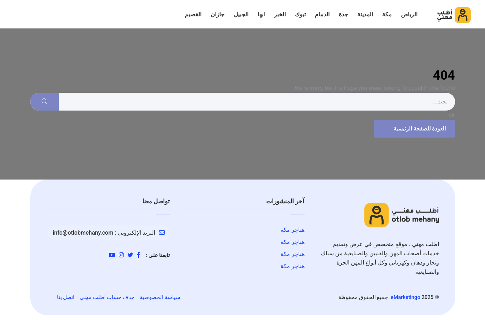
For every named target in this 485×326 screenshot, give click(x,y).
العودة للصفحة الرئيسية (413, 128)
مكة (387, 14)
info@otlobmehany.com (83, 232)
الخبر (280, 14)
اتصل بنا (66, 297)
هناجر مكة (292, 229)
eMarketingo (405, 297)
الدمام (322, 14)
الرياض (409, 14)
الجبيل (241, 14)
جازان (218, 14)
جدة (343, 14)
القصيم (193, 14)
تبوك (300, 14)
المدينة (365, 14)
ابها (261, 14)
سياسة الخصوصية (160, 297)
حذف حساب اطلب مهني (107, 297)
